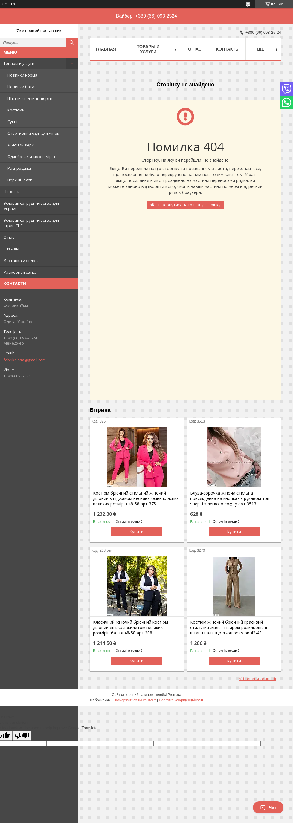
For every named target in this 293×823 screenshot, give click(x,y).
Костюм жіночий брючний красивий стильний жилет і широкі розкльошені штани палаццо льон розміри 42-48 (228, 627)
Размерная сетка (20, 272)
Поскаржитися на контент (134, 700)
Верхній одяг (19, 180)
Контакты (227, 49)
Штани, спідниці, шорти (29, 98)
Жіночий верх (20, 145)
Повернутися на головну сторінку (189, 204)
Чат (268, 807)
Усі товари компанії (257, 678)
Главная (106, 49)
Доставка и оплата (22, 260)
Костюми (16, 110)
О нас (9, 237)
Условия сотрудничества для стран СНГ (31, 223)
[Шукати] (72, 42)
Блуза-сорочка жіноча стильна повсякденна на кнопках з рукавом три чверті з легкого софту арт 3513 (229, 498)
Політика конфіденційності (181, 700)
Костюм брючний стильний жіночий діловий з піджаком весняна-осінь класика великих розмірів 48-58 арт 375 (136, 498)
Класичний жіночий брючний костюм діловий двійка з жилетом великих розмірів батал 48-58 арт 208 (130, 627)
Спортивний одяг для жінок (33, 133)
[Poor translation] (21, 736)
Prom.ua (174, 695)
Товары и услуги (19, 63)
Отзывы (11, 249)
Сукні (12, 121)
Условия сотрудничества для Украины (31, 206)
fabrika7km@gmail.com (25, 359)
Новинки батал (21, 86)
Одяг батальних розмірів (31, 156)
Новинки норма (22, 75)
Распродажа (19, 168)
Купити (137, 531)
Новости (12, 191)
